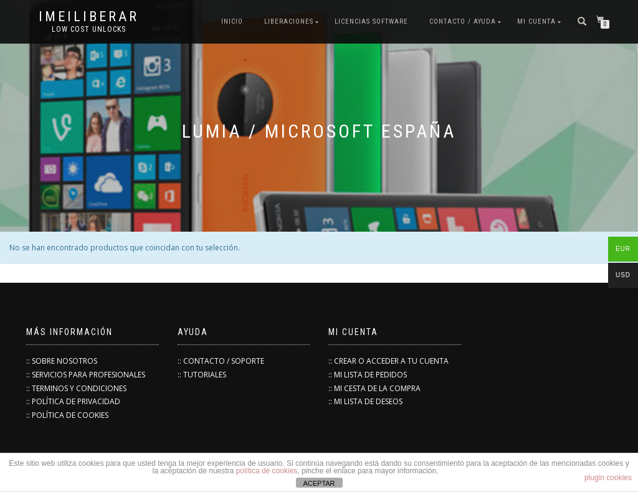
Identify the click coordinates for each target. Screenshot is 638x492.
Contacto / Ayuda (462, 21)
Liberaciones (288, 21)
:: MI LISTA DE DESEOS (365, 401)
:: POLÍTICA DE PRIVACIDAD (73, 401)
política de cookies (267, 470)
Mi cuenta (536, 21)
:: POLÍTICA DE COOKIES (67, 415)
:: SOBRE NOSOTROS (61, 361)
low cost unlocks (89, 29)
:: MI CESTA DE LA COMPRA (374, 388)
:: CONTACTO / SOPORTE (221, 361)
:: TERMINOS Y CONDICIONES (76, 388)
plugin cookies (608, 477)
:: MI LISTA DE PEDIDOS (367, 374)
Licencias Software (371, 21)
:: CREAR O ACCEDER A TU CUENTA (388, 361)
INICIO (232, 21)
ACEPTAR (319, 483)
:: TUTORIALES (202, 374)
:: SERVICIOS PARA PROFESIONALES (85, 374)
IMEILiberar (89, 16)
